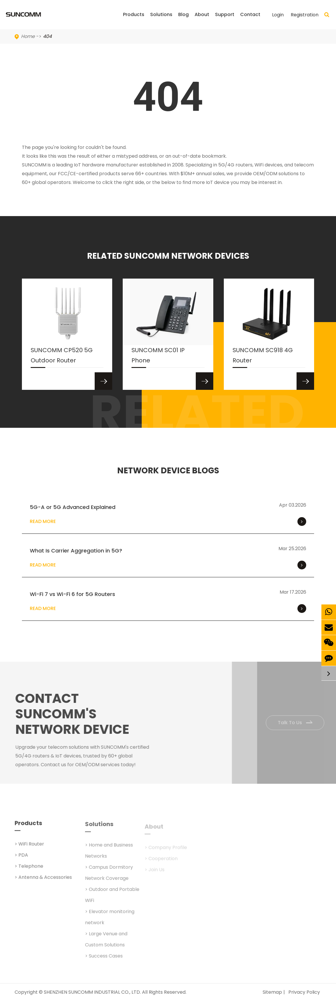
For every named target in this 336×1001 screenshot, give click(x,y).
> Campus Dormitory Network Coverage (109, 876)
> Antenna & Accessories (43, 880)
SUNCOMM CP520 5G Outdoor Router (62, 357)
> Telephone (29, 869)
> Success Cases (104, 959)
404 (47, 36)
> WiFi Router (29, 846)
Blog (183, 20)
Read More (168, 521)
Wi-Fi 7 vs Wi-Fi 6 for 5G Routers (72, 594)
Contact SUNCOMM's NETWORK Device (75, 714)
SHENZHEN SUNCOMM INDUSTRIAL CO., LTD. (92, 992)
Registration (304, 14)
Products (133, 20)
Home (28, 36)
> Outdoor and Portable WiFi (112, 899)
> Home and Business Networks (109, 854)
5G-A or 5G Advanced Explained (72, 507)
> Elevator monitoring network (109, 921)
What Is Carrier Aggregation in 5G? (76, 550)
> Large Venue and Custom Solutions (106, 943)
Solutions (161, 20)
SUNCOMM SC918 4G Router (263, 357)
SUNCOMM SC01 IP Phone (158, 357)
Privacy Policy (304, 992)
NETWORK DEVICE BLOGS (168, 471)
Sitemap (272, 992)
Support (224, 20)
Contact (250, 20)
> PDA (21, 857)
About (202, 20)
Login (278, 14)
